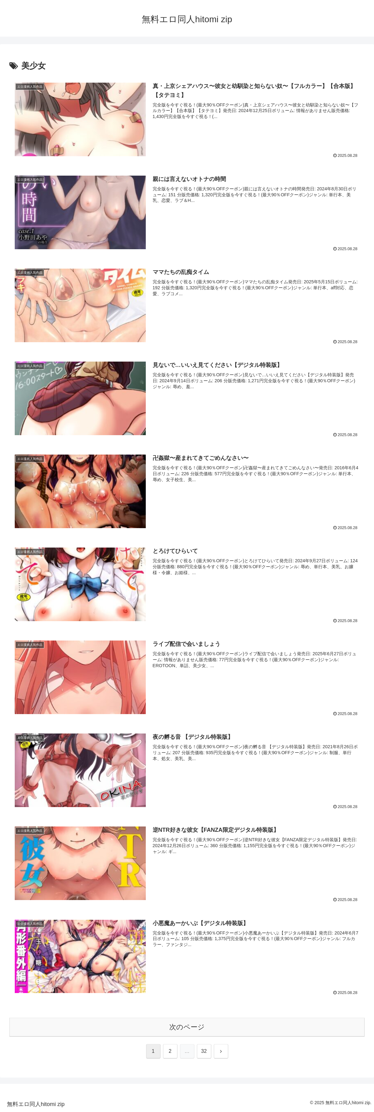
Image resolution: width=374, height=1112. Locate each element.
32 (204, 1051)
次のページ (187, 1027)
